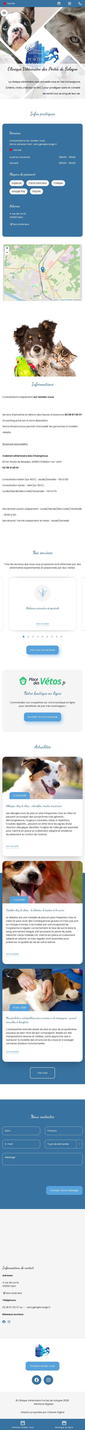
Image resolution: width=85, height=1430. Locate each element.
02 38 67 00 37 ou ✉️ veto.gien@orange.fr (26, 1307)
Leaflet (55, 300)
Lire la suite (42, 623)
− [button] (7, 253)
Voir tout (42, 1073)
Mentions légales (43, 1404)
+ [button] (7, 248)
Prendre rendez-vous (42, 1366)
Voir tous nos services (42, 650)
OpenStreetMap (66, 300)
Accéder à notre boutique (43, 717)
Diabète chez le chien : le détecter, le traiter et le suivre (35, 910)
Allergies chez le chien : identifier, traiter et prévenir (34, 806)
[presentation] (60, 1175)
